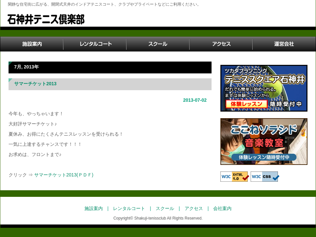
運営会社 (284, 44)
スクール (158, 44)
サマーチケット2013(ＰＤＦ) (63, 174)
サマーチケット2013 (35, 83)
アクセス (221, 44)
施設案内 (31, 44)
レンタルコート (94, 44)
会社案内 (222, 208)
